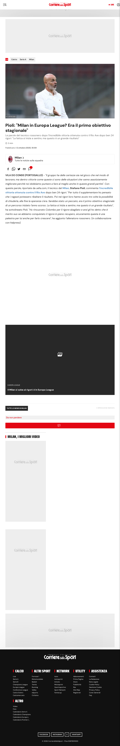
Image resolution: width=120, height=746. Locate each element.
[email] (24, 169)
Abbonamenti (78, 676)
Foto (14, 709)
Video (15, 706)
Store (75, 682)
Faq (90, 695)
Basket (34, 682)
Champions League (20, 684)
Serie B (15, 682)
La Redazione (94, 679)
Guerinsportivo (60, 687)
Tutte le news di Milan (17, 408)
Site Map (76, 690)
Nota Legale (93, 682)
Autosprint (58, 679)
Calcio (14, 59)
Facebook (44, 734)
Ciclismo (35, 695)
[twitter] (19, 169)
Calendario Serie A (20, 712)
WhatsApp (76, 734)
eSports (35, 693)
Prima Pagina (78, 679)
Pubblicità (77, 684)
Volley (34, 690)
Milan (31, 59)
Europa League (18, 687)
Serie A (23, 59)
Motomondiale (37, 679)
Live (112, 5)
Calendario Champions (22, 714)
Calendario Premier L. (21, 720)
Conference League (20, 690)
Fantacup (58, 693)
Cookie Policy (94, 684)
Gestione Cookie (95, 687)
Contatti (92, 676)
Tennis (34, 684)
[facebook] (8, 169)
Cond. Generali (94, 693)
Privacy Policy (94, 690)
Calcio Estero (18, 693)
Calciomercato (18, 695)
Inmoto (57, 682)
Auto (56, 676)
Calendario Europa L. (21, 717)
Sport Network (59, 690)
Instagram (57, 734)
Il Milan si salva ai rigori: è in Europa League (31, 389)
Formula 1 (35, 676)
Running (35, 687)
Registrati (77, 693)
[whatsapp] (13, 169)
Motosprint (58, 684)
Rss (74, 687)
